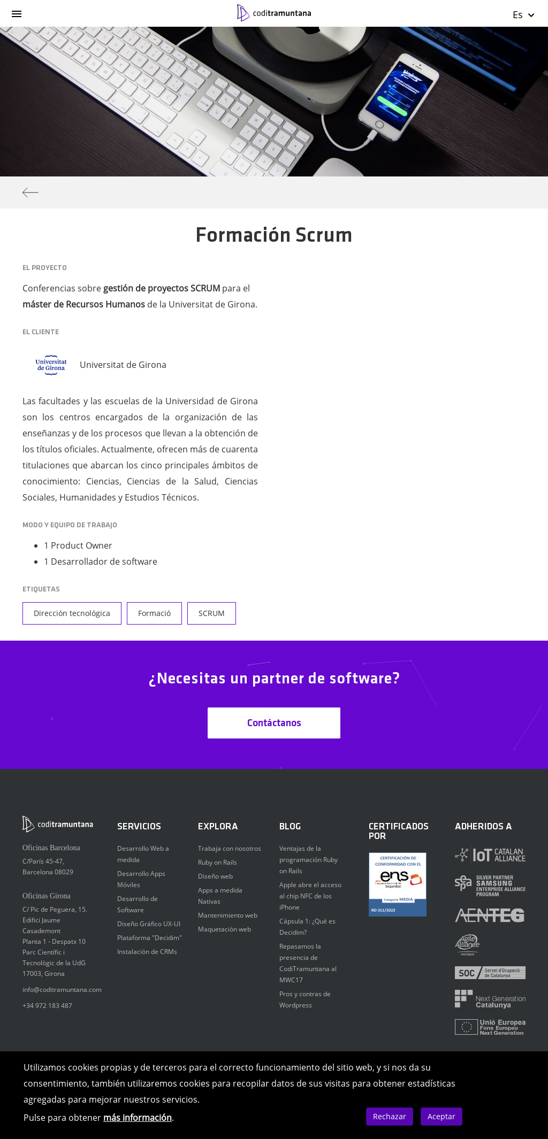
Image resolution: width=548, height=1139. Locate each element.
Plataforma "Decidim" (149, 937)
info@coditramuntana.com (62, 989)
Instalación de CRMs (147, 951)
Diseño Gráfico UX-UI (148, 923)
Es (524, 14)
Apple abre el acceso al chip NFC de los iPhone (310, 896)
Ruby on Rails (217, 862)
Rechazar (389, 1116)
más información (137, 1117)
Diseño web (215, 876)
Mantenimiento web (227, 915)
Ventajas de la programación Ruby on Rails (308, 859)
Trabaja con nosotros (229, 848)
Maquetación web (224, 929)
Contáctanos (274, 723)
